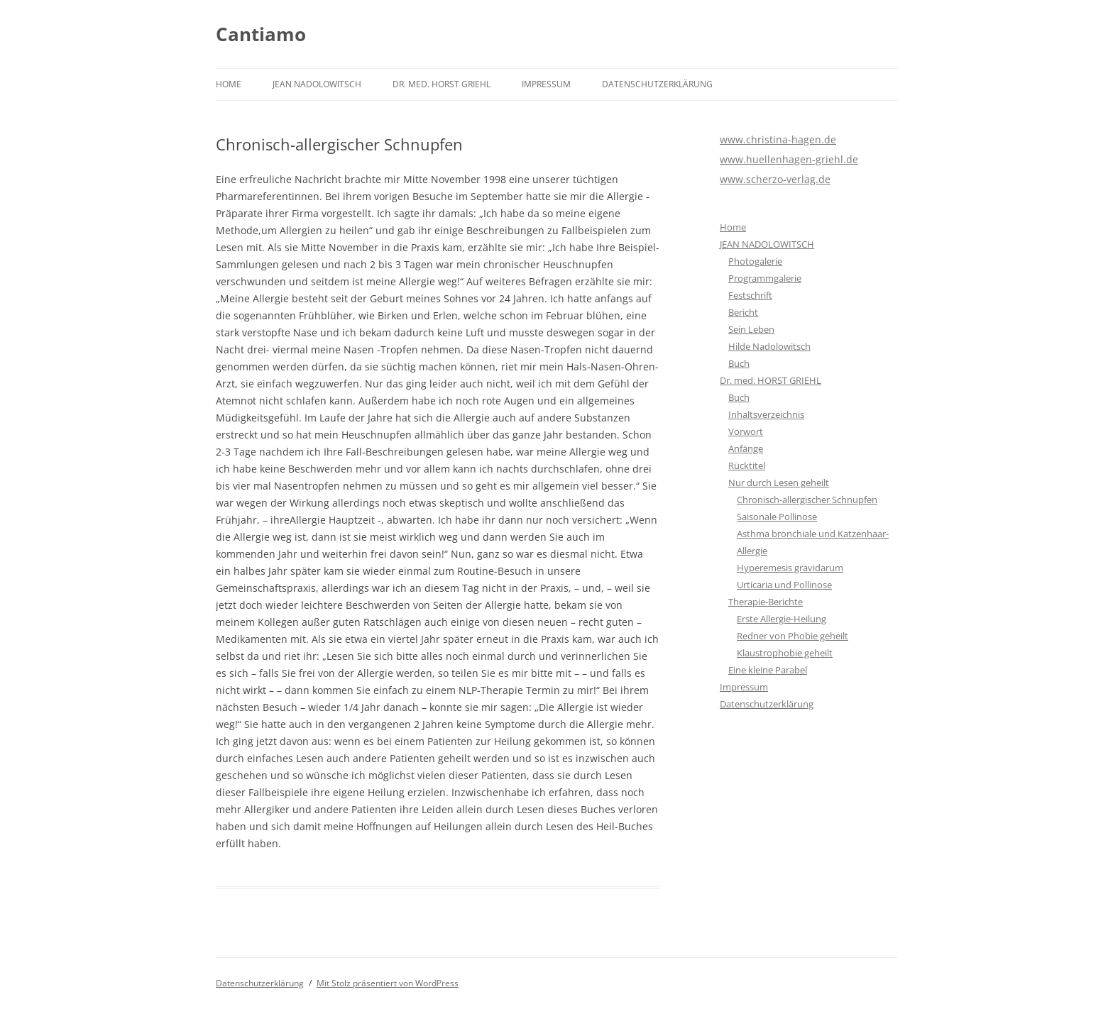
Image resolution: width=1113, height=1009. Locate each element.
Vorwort (745, 431)
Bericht (743, 312)
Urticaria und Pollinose (784, 584)
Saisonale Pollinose (777, 516)
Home (228, 84)
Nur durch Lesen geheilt (778, 482)
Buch (739, 363)
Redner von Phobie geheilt (792, 635)
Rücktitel (746, 465)
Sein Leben (751, 329)
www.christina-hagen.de (778, 139)
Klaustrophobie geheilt (785, 652)
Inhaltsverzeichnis (766, 414)
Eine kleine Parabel (767, 669)
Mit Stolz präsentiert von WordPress (388, 983)
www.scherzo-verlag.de (775, 179)
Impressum (546, 84)
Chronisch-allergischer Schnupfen (807, 499)
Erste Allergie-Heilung (781, 618)
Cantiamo (261, 34)
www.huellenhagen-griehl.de (789, 159)
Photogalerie (755, 261)
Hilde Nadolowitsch (769, 346)
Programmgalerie (764, 278)
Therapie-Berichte (765, 601)
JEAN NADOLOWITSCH (317, 84)
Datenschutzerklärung (657, 84)
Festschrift (750, 295)
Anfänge (745, 448)
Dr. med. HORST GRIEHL (441, 84)
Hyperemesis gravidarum (790, 567)
